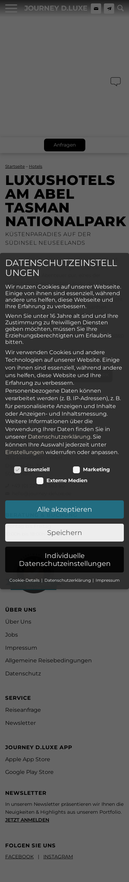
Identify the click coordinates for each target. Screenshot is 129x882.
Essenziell (32, 398)
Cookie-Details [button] (25, 508)
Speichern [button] (64, 461)
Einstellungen (24, 380)
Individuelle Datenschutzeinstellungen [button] (65, 488)
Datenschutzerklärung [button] (68, 508)
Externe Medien (61, 409)
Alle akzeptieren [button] (64, 437)
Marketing (91, 398)
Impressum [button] (108, 508)
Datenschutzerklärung (59, 365)
